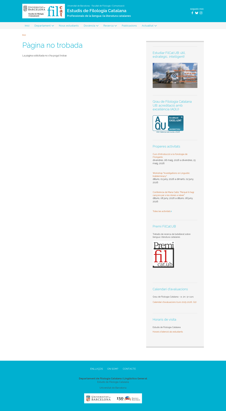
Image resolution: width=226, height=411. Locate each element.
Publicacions (129, 25)
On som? (112, 368)
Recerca (109, 26)
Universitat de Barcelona (78, 6)
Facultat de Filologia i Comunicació (108, 6)
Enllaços (96, 368)
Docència (90, 26)
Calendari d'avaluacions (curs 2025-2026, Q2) (175, 302)
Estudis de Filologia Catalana (96, 10)
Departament (43, 26)
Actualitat (148, 26)
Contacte (129, 368)
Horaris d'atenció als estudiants (168, 331)
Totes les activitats (161, 211)
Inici (27, 25)
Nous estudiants (69, 25)
